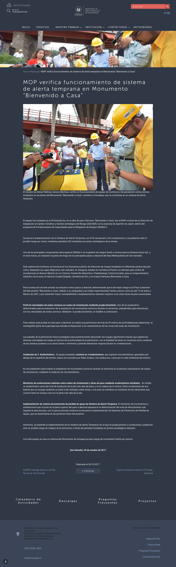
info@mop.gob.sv (32, 558)
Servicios (42, 27)
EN (165, 13)
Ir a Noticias (88, 471)
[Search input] (149, 6)
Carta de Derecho (151, 556)
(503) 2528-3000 (32, 548)
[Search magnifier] (167, 6)
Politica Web (154, 544)
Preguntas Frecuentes (149, 550)
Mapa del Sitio (153, 538)
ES (168, 13)
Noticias (35, 71)
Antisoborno (143, 27)
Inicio (26, 27)
